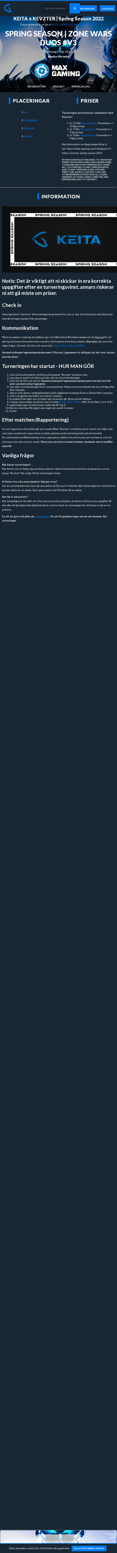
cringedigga (30, 120)
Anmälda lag (81, 86)
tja (25, 112)
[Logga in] (107, 8)
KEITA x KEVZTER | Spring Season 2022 (58, 18)
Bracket (59, 86)
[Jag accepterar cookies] (89, 1548)
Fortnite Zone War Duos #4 (58, 1541)
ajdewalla (29, 128)
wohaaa (28, 136)
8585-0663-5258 (70, 401)
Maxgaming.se (90, 123)
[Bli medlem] (87, 8)
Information (36, 86)
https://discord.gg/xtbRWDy (69, 345)
